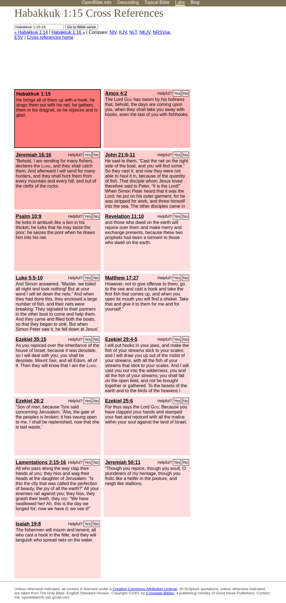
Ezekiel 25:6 (119, 401)
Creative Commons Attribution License (145, 589)
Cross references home (50, 37)
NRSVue (161, 32)
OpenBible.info (96, 2)
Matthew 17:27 (122, 278)
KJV (123, 32)
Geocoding (128, 2)
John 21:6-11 (120, 155)
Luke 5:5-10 (29, 278)
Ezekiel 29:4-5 (121, 339)
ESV (18, 37)
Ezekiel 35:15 (31, 339)
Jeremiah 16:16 (33, 155)
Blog (194, 2)
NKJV (144, 32)
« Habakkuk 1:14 (31, 32)
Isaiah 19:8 (28, 524)
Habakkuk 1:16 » (68, 32)
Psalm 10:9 (28, 216)
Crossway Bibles (160, 593)
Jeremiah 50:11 (122, 462)
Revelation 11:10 (124, 216)
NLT (133, 32)
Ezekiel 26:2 (30, 401)
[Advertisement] (229, 50)
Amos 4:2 (116, 93)
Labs (180, 2)
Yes (177, 93)
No (185, 93)
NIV (112, 32)
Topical (157, 2)
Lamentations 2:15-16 (41, 462)
